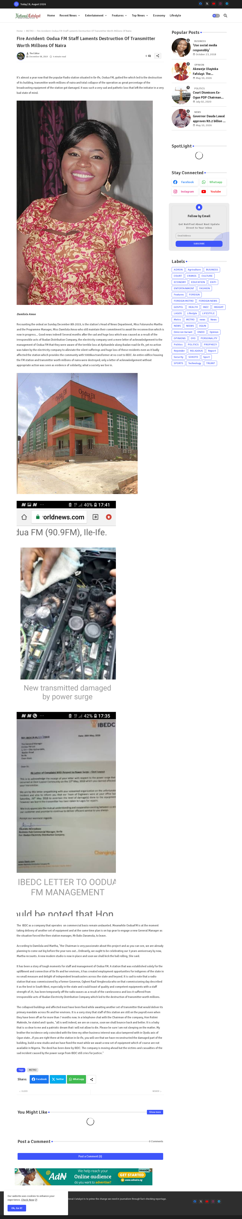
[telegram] (227, 3)
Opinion (214, 332)
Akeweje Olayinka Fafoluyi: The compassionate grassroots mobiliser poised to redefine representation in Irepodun (207, 71)
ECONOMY (180, 282)
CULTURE (207, 275)
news (202, 319)
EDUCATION (198, 282)
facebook (187, 182)
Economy (159, 15)
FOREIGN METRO (184, 300)
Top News (138, 15)
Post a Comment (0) (90, 1156)
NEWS (177, 325)
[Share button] (91, 1079)
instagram (187, 191)
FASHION (204, 288)
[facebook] (200, 3)
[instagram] (220, 3)
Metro (177, 319)
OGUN (202, 325)
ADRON (178, 269)
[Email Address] (199, 236)
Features (117, 15)
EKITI (213, 282)
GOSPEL (178, 307)
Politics (178, 344)
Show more (155, 1112)
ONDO (201, 332)
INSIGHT (218, 307)
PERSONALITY (209, 338)
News (213, 319)
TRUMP (210, 363)
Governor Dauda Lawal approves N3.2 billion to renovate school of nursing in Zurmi (209, 119)
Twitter (60, 1079)
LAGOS (178, 313)
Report (212, 350)
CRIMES (191, 275)
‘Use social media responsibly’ (205, 47)
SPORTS (178, 363)
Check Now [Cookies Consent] (27, 1199)
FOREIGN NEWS (208, 300)
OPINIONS (180, 338)
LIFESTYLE (208, 313)
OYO (193, 338)
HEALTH (193, 307)
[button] (216, 16)
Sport (206, 357)
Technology (194, 363)
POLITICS (193, 344)
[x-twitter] (207, 3)
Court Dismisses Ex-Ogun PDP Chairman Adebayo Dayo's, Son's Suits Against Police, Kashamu (208, 95)
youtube (216, 191)
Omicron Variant (183, 332)
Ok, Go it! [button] (16, 1208)
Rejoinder (179, 350)
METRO (30, 31)
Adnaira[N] (144, 1170)
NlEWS (190, 325)
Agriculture (194, 269)
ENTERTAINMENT (184, 288)
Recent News (68, 15)
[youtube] (213, 3)
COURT (178, 275)
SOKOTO (193, 357)
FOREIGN (194, 294)
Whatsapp (78, 1079)
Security (178, 357)
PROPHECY (210, 344)
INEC (206, 307)
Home (51, 15)
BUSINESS (212, 269)
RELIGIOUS (196, 350)
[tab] (51, 16)
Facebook (41, 1079)
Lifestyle (175, 15)
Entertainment (94, 15)
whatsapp (215, 182)
